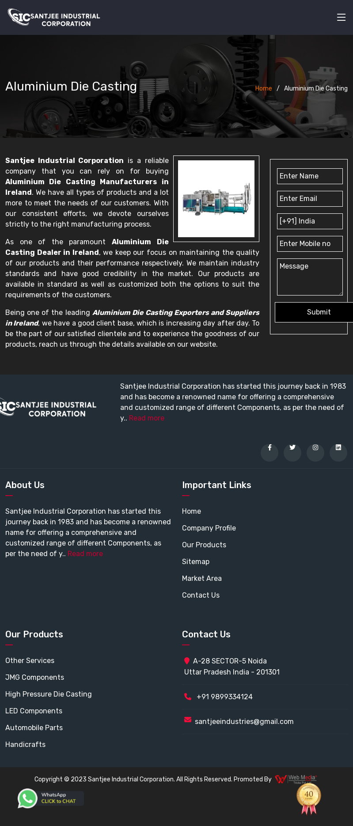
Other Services (29, 660)
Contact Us (201, 595)
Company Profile (209, 528)
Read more (146, 418)
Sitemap (195, 561)
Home (263, 88)
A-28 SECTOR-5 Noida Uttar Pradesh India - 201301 (232, 666)
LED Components (33, 711)
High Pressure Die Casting (48, 694)
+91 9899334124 (218, 697)
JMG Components (34, 677)
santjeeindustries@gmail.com (244, 721)
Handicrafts (25, 744)
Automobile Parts (34, 728)
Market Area (202, 578)
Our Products (204, 545)
